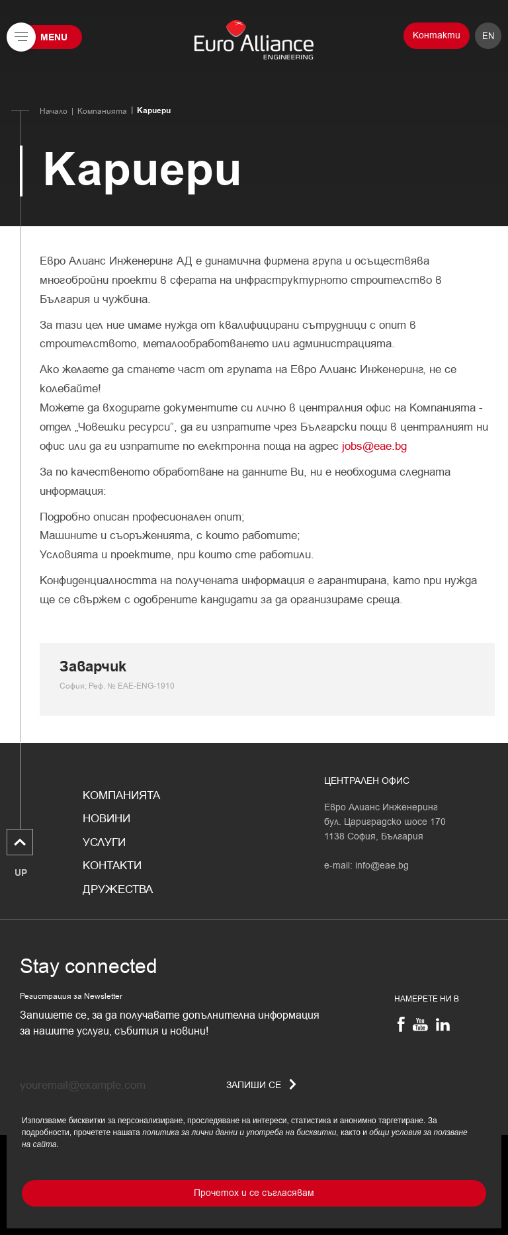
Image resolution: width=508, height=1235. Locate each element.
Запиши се (261, 1085)
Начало (53, 111)
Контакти (436, 35)
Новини (106, 819)
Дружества (118, 889)
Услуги (104, 842)
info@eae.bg (382, 865)
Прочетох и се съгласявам (254, 1193)
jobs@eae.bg (374, 446)
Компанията (102, 111)
